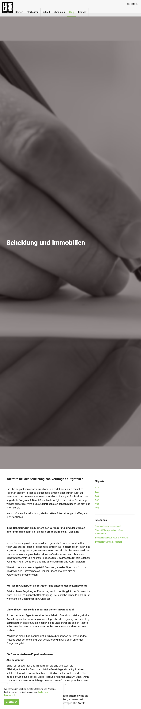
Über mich (62, 12)
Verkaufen (36, 12)
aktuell (49, 12)
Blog (74, 12)
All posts (99, 481)
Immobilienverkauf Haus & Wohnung (111, 537)
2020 (97, 504)
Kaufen (22, 12)
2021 (97, 500)
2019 (97, 508)
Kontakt (85, 12)
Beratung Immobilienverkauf (108, 526)
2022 (97, 496)
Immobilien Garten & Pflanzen (108, 542)
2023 (97, 491)
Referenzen (132, 4)
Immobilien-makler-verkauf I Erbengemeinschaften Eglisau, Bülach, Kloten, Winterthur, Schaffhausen (8, 8)
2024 (97, 487)
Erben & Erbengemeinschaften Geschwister (109, 532)
